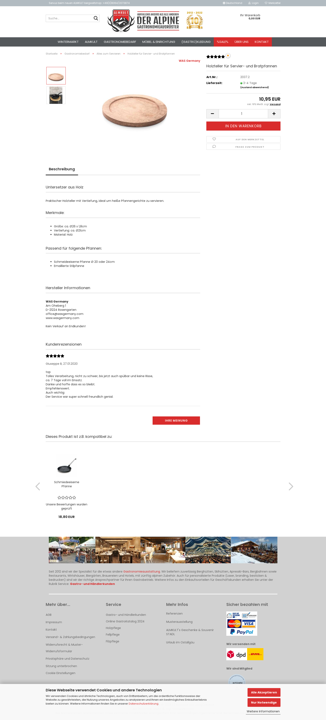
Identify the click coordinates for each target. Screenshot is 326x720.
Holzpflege (113, 628)
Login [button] (253, 3)
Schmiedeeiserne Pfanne (66, 484)
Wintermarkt (68, 42)
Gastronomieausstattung (141, 571)
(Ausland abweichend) (254, 87)
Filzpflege (112, 641)
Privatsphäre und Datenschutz (67, 659)
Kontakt (262, 42)
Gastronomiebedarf (120, 42)
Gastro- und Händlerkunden (126, 615)
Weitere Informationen (263, 711)
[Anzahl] (243, 113)
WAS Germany (189, 61)
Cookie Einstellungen (60, 673)
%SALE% (222, 42)
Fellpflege (113, 634)
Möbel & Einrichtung (158, 42)
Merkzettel (272, 3)
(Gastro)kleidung (196, 42)
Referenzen (174, 613)
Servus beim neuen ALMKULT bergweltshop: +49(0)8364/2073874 (89, 3)
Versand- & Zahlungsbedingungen (70, 637)
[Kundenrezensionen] (215, 58)
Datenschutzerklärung (143, 704)
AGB (48, 615)
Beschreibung (62, 169)
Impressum (54, 622)
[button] (232, 3)
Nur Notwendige (264, 702)
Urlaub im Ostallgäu (180, 642)
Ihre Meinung (176, 420)
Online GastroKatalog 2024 (125, 621)
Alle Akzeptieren (264, 692)
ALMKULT (91, 42)
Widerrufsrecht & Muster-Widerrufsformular (64, 648)
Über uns (242, 42)
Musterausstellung (179, 622)
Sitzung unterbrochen (61, 666)
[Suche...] (96, 18)
